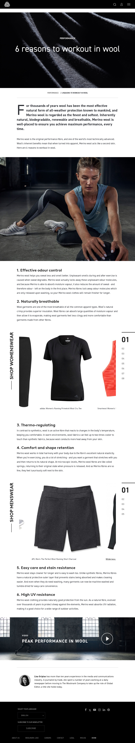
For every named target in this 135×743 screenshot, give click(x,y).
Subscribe (31, 728)
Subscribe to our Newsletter (30, 722)
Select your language (27, 709)
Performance (53, 93)
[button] (114, 4)
